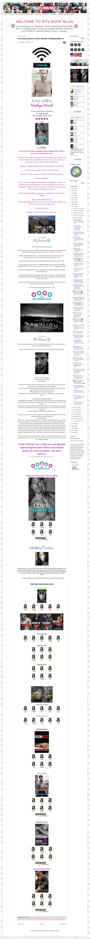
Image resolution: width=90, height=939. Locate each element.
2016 (73, 426)
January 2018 (77, 421)
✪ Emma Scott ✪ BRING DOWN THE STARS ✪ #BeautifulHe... (78, 287)
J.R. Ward (75, 129)
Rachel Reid (76, 99)
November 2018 (77, 210)
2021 (73, 199)
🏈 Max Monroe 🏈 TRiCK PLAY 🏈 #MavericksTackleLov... (78, 293)
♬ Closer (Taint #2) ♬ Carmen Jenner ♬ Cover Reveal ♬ (78, 403)
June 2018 (76, 409)
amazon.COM (53, 14)
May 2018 (76, 412)
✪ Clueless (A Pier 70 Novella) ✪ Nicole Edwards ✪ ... (78, 309)
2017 (73, 423)
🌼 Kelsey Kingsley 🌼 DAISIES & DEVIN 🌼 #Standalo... (78, 299)
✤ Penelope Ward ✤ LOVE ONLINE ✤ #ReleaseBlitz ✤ (78, 255)
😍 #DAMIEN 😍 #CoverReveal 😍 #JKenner (78, 359)
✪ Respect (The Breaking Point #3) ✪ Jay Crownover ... (78, 348)
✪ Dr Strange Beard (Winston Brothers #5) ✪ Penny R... (78, 337)
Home (5, 14)
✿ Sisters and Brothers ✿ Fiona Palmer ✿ (78, 250)
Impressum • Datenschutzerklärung (66, 14)
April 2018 (76, 414)
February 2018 (77, 418)
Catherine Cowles (77, 135)
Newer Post (21, 924)
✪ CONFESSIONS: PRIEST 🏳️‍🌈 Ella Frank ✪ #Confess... (78, 260)
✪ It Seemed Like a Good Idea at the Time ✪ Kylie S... (78, 377)
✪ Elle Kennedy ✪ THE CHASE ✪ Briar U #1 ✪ (79, 387)
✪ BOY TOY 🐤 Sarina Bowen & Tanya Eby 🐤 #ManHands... (77, 314)
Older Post (63, 924)
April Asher (76, 105)
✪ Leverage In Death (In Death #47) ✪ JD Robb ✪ (78, 233)
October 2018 (77, 213)
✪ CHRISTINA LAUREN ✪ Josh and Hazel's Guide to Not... (79, 239)
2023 (73, 195)
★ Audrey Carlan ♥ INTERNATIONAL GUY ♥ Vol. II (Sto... (78, 281)
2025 (73, 190)
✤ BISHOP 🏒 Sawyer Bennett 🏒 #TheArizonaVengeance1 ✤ (78, 327)
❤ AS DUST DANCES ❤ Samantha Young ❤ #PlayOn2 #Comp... (78, 353)
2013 (73, 432)
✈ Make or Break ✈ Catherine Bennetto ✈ (78, 392)
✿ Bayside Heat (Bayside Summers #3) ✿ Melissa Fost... (78, 365)
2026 (73, 188)
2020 (73, 202)
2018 (73, 206)
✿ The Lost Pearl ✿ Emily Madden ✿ (78, 332)
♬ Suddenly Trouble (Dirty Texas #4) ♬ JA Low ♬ (78, 265)
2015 (73, 428)
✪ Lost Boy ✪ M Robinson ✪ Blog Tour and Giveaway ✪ (78, 221)
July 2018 (76, 407)
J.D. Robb (75, 141)
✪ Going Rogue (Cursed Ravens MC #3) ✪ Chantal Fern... (78, 397)
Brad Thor (75, 123)
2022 (73, 197)
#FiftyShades (38, 14)
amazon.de (45, 14)
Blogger (57, 930)
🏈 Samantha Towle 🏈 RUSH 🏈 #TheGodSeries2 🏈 (78, 382)
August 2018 (76, 217)
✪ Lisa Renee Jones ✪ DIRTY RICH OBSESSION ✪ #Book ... (78, 275)
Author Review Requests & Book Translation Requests (21, 14)
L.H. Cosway (76, 92)
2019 (73, 204)
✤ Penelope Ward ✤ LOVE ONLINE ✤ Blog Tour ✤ (78, 245)
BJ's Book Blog (76, 438)
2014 (73, 430)
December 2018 (77, 208)
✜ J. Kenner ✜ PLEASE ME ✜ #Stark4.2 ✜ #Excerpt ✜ (77, 228)
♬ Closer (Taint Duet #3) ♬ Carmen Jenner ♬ (78, 270)
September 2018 (77, 215)
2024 (73, 193)
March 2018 (76, 416)
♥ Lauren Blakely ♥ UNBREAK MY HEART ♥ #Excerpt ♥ (78, 342)
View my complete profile (76, 440)
